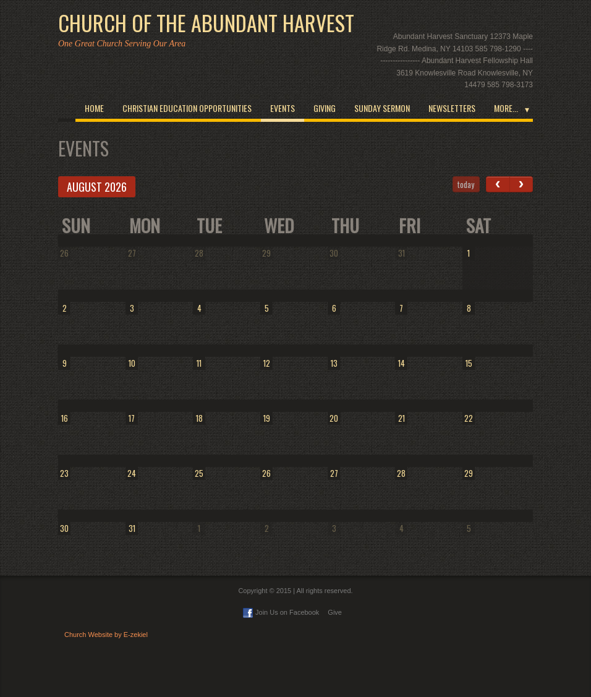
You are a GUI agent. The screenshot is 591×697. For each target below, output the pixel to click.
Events (282, 107)
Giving (324, 107)
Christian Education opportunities (187, 107)
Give (335, 612)
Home (94, 107)
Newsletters (451, 107)
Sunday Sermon (382, 107)
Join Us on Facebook (281, 612)
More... (506, 107)
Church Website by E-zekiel (106, 634)
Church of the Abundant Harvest (206, 22)
